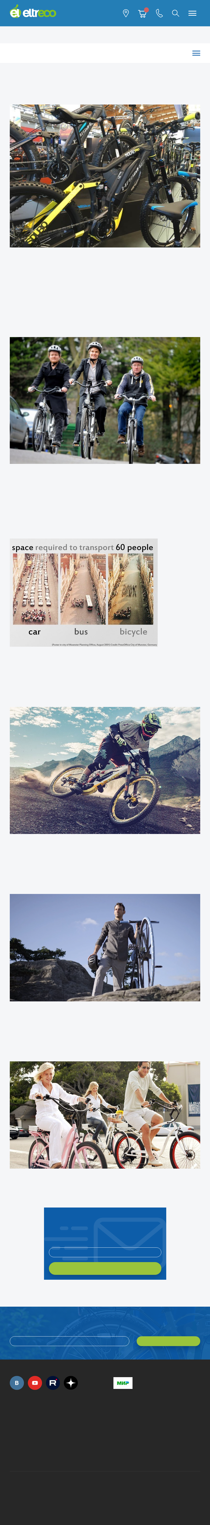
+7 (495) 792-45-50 (12, 1422)
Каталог (102, 53)
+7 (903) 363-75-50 (116, 1454)
